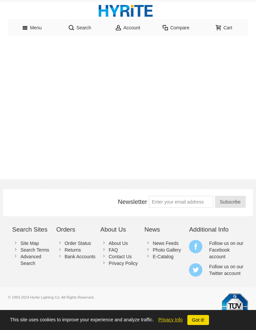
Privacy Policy (123, 263)
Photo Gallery (167, 250)
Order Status (78, 243)
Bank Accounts (80, 256)
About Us (118, 243)
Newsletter (132, 201)
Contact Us (120, 256)
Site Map (29, 243)
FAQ (113, 250)
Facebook (219, 250)
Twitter (216, 273)
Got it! (198, 320)
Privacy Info (170, 319)
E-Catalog (163, 256)
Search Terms (34, 250)
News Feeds (166, 243)
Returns (73, 250)
